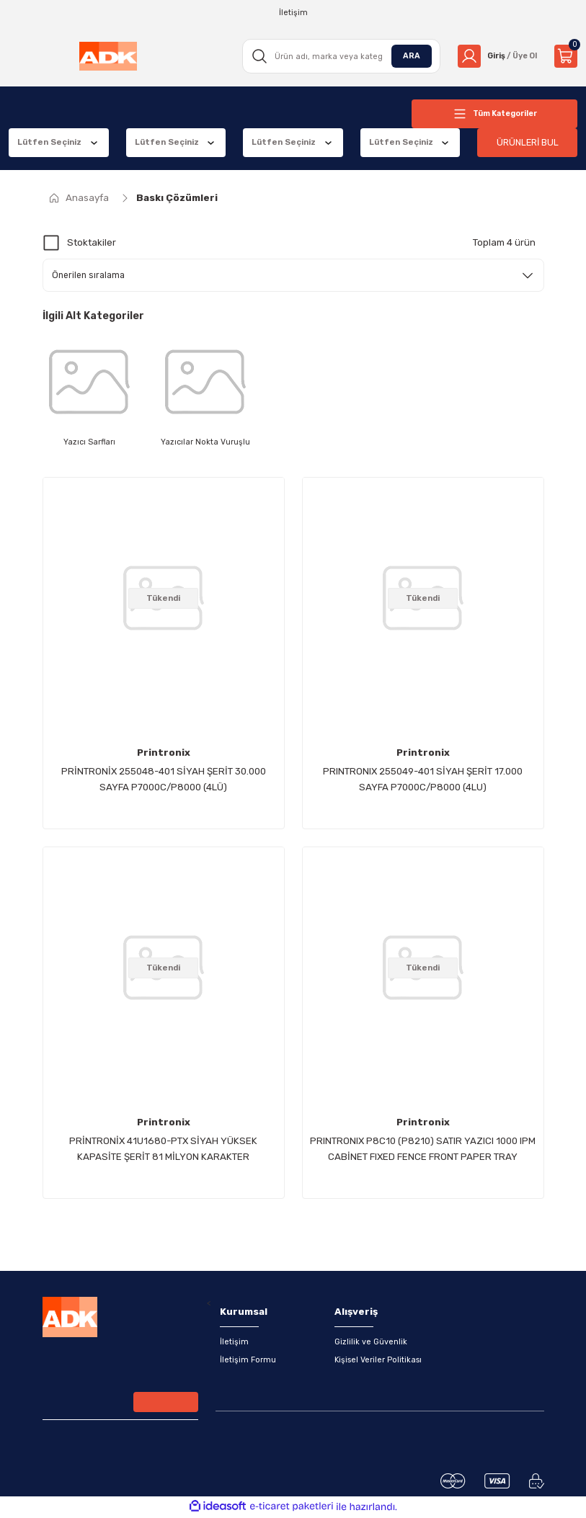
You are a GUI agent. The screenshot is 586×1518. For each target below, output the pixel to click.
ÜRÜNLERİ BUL (527, 142)
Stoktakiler (91, 242)
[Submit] (165, 1404)
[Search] (337, 56)
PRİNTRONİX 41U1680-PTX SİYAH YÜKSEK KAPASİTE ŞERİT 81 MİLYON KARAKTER (163, 1149)
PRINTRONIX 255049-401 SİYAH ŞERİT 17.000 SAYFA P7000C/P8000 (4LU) (423, 780)
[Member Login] (495, 56)
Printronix (163, 753)
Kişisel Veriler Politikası (378, 1361)
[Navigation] (494, 113)
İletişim (234, 1342)
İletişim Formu (248, 1361)
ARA (406, 55)
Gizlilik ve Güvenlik (370, 1342)
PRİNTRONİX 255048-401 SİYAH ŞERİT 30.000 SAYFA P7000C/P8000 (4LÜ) (163, 780)
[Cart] (565, 56)
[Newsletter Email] (120, 1405)
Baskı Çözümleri (177, 197)
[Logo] (107, 56)
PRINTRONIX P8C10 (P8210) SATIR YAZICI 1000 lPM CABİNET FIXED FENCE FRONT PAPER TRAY (423, 1149)
